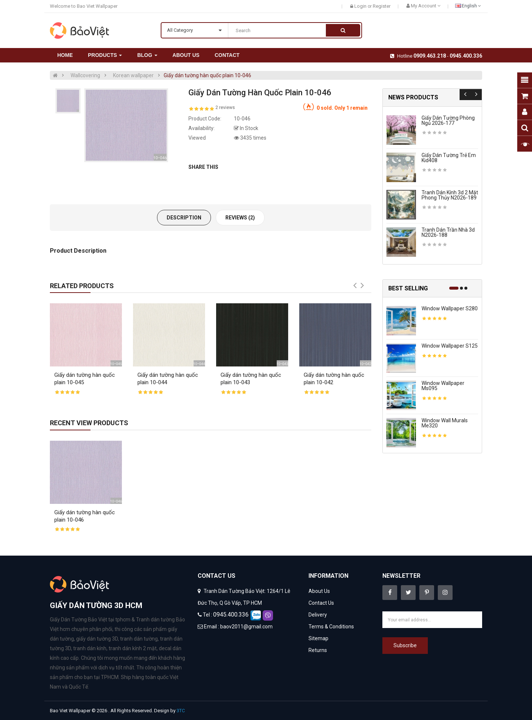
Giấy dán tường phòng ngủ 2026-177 (448, 120)
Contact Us (321, 603)
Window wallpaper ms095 (443, 385)
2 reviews (225, 107)
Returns (317, 650)
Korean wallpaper (133, 75)
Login (361, 6)
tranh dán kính (89, 648)
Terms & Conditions (331, 626)
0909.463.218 (429, 56)
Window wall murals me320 (445, 423)
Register (382, 6)
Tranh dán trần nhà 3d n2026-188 (448, 232)
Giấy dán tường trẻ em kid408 (449, 157)
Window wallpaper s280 (450, 308)
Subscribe (405, 645)
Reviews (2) (240, 218)
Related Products (82, 286)
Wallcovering (85, 75)
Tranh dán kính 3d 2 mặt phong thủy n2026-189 (450, 195)
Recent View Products (89, 423)
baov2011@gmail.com (246, 626)
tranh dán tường (139, 639)
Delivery (317, 615)
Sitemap (318, 638)
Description (184, 218)
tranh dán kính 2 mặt (133, 648)
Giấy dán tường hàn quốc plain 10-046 (207, 75)
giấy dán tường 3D (97, 639)
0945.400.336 (466, 56)
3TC (181, 710)
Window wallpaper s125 (450, 346)
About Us (319, 591)
